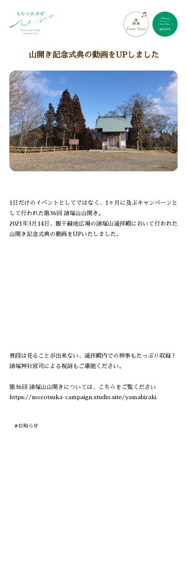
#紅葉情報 (151, 557)
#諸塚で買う (92, 541)
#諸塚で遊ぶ (39, 525)
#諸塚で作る (85, 525)
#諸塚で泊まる (43, 541)
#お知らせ (26, 425)
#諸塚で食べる (135, 525)
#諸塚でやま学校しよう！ (50, 557)
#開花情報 (112, 557)
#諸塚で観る (138, 541)
